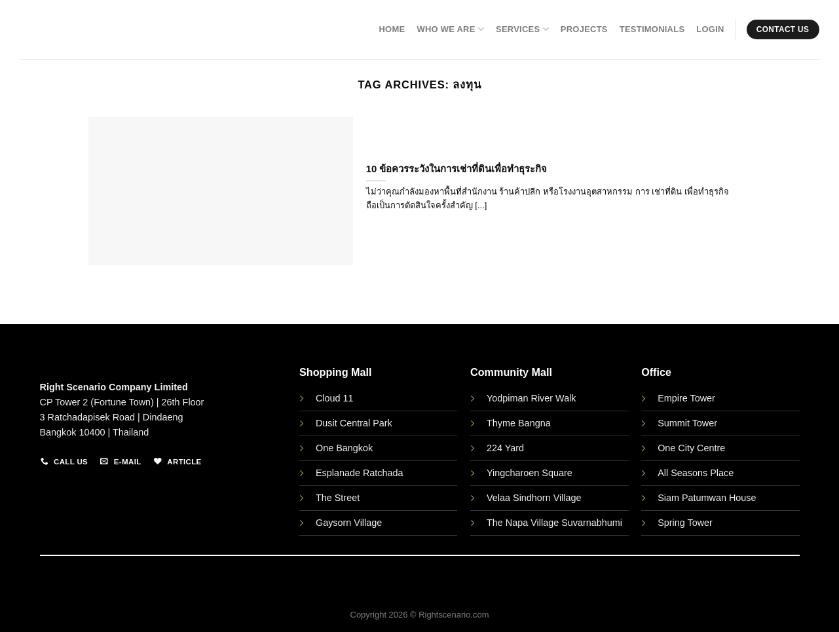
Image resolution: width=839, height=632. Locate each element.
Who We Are (450, 29)
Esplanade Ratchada (359, 473)
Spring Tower (685, 522)
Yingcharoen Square (529, 473)
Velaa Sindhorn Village (534, 498)
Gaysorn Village (349, 522)
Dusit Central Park (355, 423)
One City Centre (691, 448)
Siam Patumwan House (707, 498)
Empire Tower (686, 398)
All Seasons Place (696, 473)
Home (392, 29)
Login (710, 29)
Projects (584, 29)
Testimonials (652, 29)
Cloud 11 (335, 398)
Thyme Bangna (519, 423)
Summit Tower (687, 423)
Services (522, 29)
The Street (338, 498)
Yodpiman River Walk (531, 398)
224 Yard (505, 448)
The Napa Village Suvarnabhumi (554, 522)
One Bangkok (344, 448)
